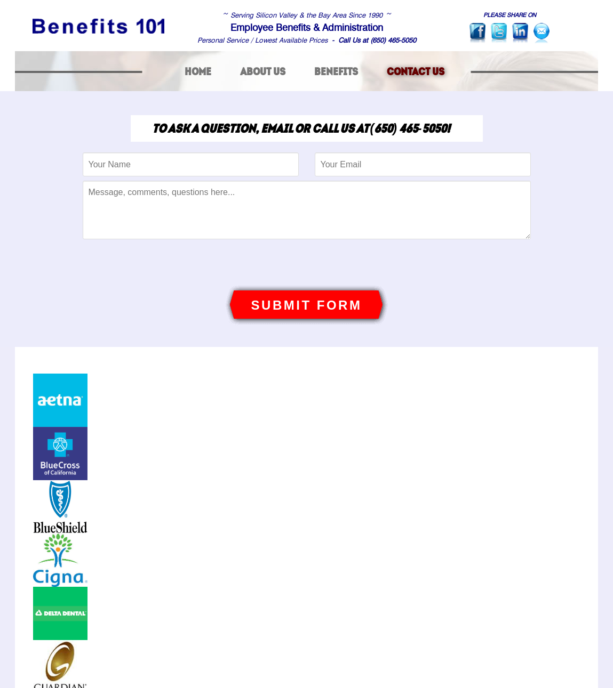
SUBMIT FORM (306, 305)
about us (262, 71)
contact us (415, 71)
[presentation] (307, 264)
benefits (336, 71)
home (198, 71)
